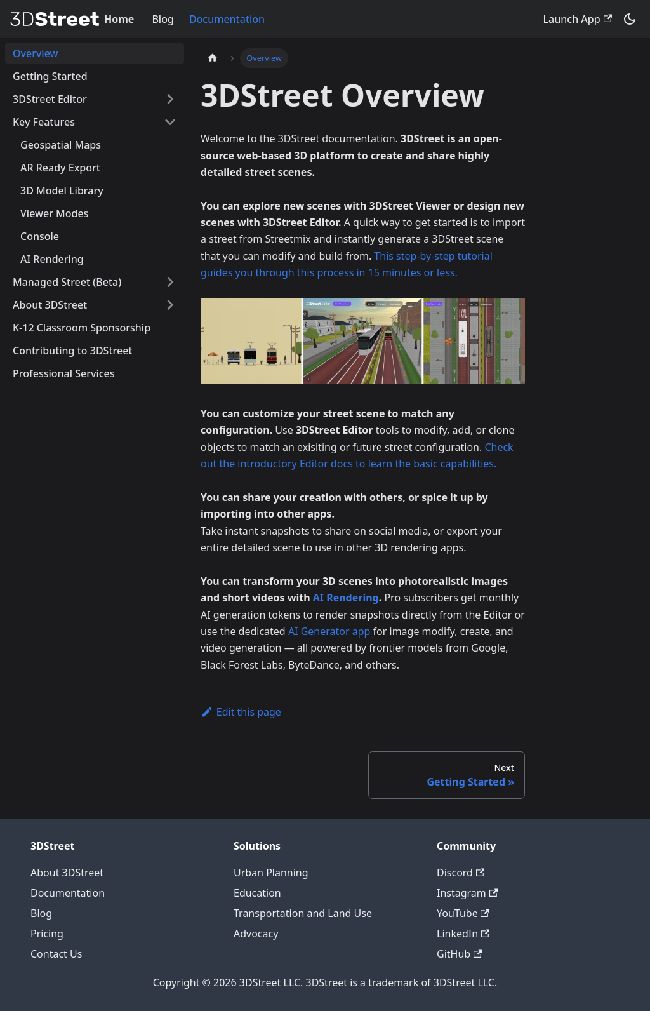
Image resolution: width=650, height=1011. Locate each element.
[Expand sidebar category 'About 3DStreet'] (170, 305)
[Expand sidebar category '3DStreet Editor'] (170, 99)
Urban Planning (271, 873)
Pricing (46, 934)
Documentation (227, 19)
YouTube (463, 913)
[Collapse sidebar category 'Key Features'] (170, 122)
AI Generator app (329, 631)
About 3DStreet (66, 873)
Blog (162, 19)
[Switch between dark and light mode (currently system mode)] (630, 19)
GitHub (459, 954)
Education (257, 893)
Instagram (467, 893)
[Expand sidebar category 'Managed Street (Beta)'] (170, 282)
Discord (460, 873)
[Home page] (213, 58)
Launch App (577, 19)
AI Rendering (346, 598)
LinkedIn (463, 934)
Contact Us (56, 954)
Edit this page (241, 712)
